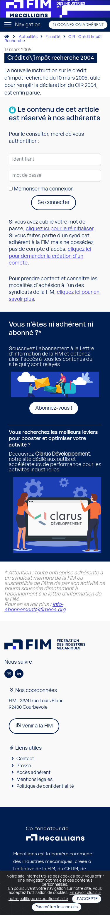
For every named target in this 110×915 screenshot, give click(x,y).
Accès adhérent (33, 772)
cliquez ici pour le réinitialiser (59, 228)
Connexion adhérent (78, 25)
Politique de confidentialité (45, 786)
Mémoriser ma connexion (41, 189)
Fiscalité (52, 37)
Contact (25, 758)
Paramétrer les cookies (56, 907)
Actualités (28, 37)
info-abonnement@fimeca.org (34, 607)
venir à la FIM (34, 725)
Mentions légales (34, 779)
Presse (23, 765)
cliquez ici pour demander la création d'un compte (50, 256)
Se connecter (54, 202)
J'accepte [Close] (87, 899)
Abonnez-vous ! (53, 408)
